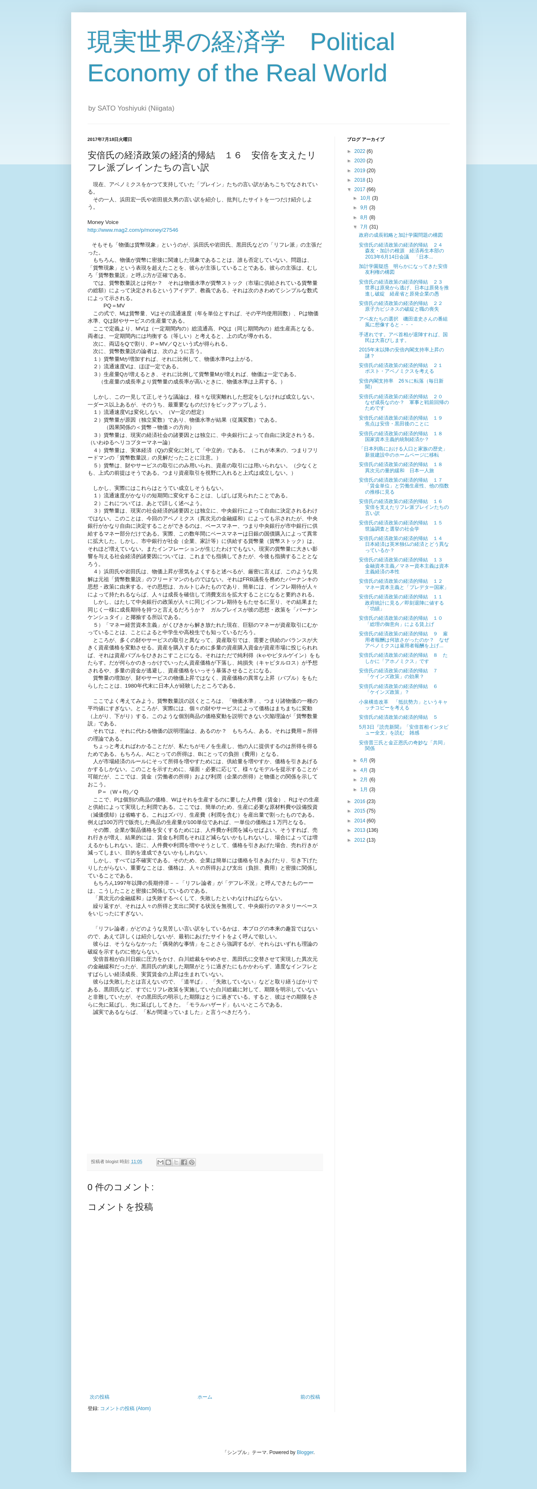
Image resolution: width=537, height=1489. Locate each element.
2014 (360, 821)
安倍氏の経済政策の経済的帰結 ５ (401, 717)
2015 (360, 811)
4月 (364, 770)
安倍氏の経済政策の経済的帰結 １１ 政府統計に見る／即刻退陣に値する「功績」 (403, 603)
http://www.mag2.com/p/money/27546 (133, 230)
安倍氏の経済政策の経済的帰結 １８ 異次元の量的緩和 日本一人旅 (403, 467)
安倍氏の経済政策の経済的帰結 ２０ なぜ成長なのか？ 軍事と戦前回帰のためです (404, 402)
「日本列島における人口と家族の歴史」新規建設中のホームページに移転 (403, 451)
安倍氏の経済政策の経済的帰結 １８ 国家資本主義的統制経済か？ (403, 436)
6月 (364, 760)
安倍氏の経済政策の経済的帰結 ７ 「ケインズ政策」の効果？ (401, 673)
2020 (360, 161)
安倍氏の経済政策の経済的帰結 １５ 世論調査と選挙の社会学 (403, 525)
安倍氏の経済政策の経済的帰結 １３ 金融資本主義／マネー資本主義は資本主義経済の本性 (404, 566)
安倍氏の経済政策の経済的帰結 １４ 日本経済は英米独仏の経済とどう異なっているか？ (404, 544)
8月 (364, 217)
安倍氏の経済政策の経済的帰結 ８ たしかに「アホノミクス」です (403, 658)
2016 (360, 801)
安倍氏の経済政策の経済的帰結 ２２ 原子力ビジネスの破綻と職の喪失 (403, 306)
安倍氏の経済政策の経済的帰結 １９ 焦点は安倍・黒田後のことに (403, 421)
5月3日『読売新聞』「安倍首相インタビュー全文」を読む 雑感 (403, 730)
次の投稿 (99, 1397)
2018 (360, 180)
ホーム (205, 1397)
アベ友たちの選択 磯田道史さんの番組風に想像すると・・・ (403, 322)
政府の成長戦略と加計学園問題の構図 (401, 235)
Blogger (305, 1452)
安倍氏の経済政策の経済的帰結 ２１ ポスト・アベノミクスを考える (403, 368)
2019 (360, 170)
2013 (360, 830)
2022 (360, 151)
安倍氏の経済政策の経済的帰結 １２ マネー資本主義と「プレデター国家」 (404, 584)
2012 (360, 840)
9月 (364, 207)
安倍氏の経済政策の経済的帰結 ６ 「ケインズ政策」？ (401, 689)
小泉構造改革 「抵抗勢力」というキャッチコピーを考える (403, 705)
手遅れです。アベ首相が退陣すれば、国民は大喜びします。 (403, 337)
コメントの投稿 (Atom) (125, 1408)
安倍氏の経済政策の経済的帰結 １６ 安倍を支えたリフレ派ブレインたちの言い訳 (404, 507)
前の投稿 (310, 1397)
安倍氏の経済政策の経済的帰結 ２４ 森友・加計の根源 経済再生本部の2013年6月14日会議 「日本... (403, 251)
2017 (360, 189)
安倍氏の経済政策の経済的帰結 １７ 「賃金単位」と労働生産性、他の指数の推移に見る (404, 486)
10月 (366, 198)
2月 (364, 780)
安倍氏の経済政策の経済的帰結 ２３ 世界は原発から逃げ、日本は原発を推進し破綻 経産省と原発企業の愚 (404, 288)
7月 (364, 227)
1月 (364, 789)
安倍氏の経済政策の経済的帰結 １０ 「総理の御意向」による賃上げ (403, 621)
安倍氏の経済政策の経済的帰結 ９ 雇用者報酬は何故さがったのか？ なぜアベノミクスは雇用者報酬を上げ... (404, 640)
